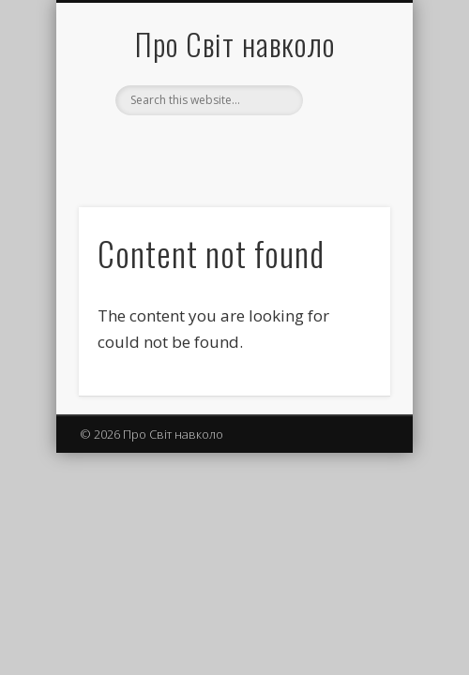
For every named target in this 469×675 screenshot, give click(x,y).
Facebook (232, 147)
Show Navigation (344, 168)
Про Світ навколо (235, 44)
